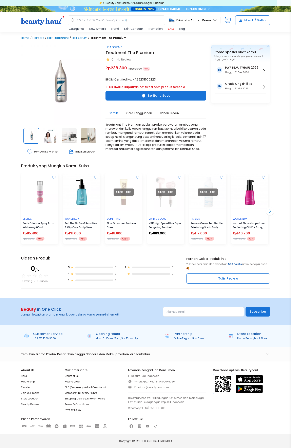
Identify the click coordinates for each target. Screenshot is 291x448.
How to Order (72, 381)
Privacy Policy (73, 410)
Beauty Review (30, 404)
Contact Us (72, 376)
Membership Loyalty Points (81, 393)
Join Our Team (30, 393)
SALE (171, 29)
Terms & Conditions (77, 404)
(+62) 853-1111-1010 (153, 408)
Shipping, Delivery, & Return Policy (85, 398)
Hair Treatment (58, 38)
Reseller (25, 387)
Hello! (24, 376)
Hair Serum (79, 38)
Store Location (30, 398)
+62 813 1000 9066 (44, 338)
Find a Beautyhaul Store (252, 338)
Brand (115, 29)
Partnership (28, 381)
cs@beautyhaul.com (155, 387)
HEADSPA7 (113, 47)
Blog (182, 29)
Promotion (155, 29)
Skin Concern (133, 29)
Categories (76, 29)
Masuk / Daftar (253, 20)
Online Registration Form (189, 338)
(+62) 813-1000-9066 (162, 381)
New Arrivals (97, 29)
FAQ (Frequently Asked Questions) (85, 387)
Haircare (38, 38)
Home (25, 38)
